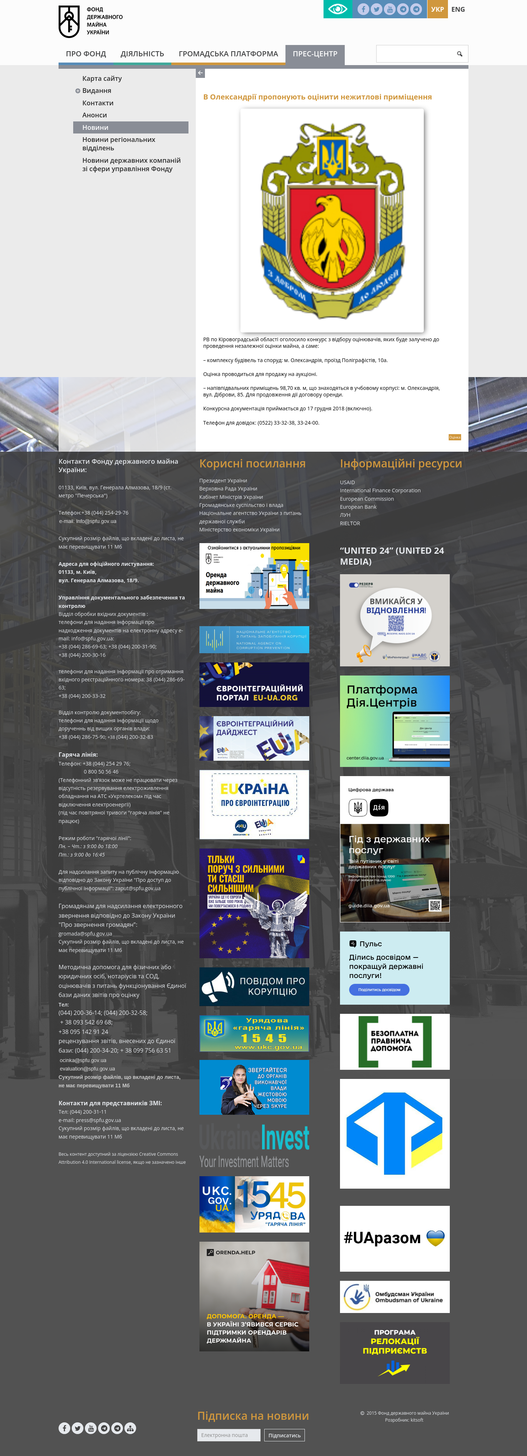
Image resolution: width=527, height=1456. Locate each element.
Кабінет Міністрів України (231, 496)
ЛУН (345, 514)
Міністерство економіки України (239, 529)
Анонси (94, 114)
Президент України (223, 480)
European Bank (358, 506)
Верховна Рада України (228, 488)
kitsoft (417, 1420)
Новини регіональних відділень (119, 143)
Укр (437, 9)
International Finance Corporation (380, 490)
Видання (93, 90)
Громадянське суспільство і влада (241, 504)
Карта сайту (102, 78)
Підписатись (284, 1435)
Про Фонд (86, 54)
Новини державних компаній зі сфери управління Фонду (131, 164)
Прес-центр (315, 54)
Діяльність (142, 54)
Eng (458, 9)
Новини (95, 127)
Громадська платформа (228, 54)
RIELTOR (350, 523)
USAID (347, 482)
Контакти (98, 102)
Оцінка (454, 437)
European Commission (367, 498)
